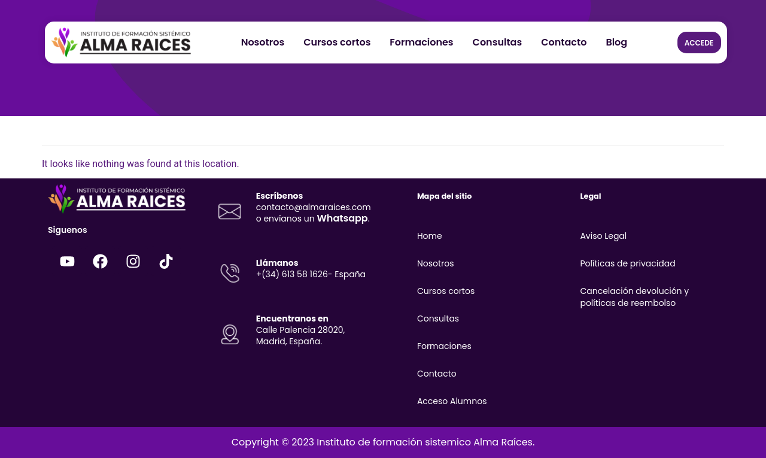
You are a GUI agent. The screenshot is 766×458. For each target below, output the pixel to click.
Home (429, 236)
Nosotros (263, 42)
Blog (616, 42)
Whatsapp (342, 218)
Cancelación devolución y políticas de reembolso (634, 297)
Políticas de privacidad (627, 263)
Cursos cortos (336, 42)
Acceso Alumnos (452, 401)
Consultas (497, 42)
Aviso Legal (603, 236)
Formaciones (421, 42)
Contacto (563, 42)
